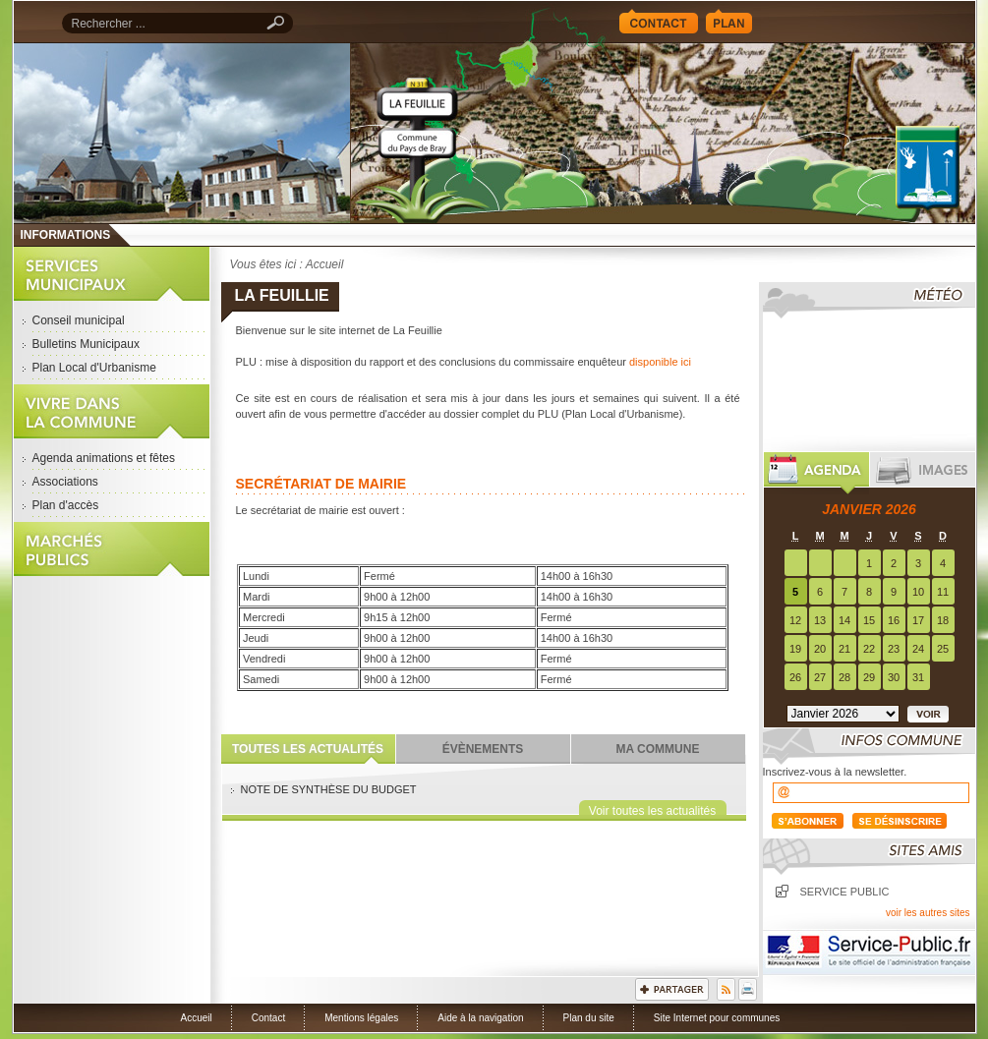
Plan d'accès (65, 505)
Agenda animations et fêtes (103, 458)
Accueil (662, 133)
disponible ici (660, 362)
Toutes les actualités (307, 749)
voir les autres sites (928, 912)
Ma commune (658, 749)
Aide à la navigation (480, 1017)
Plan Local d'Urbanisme (94, 368)
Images (922, 473)
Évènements (483, 749)
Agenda (816, 473)
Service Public (869, 952)
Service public (845, 891)
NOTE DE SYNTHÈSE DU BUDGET (329, 789)
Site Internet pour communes (717, 1017)
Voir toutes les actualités (652, 809)
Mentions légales (361, 1017)
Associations (65, 482)
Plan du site (588, 1017)
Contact (658, 21)
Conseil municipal (78, 320)
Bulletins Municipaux (86, 344)
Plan (729, 21)
